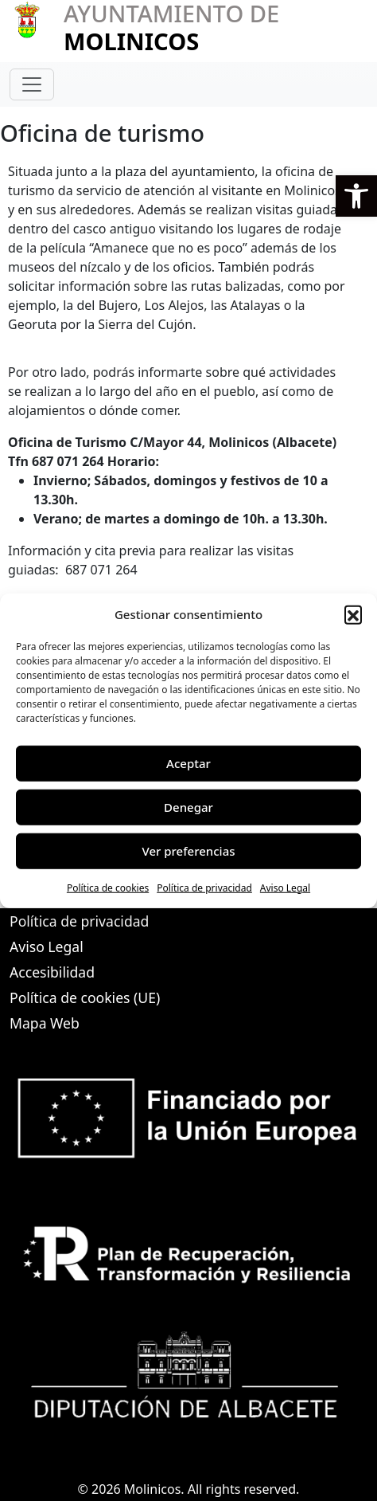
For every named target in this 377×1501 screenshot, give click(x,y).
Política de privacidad (204, 887)
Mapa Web (45, 1023)
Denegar (188, 807)
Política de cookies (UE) (85, 997)
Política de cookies (108, 887)
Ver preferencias (188, 851)
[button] (356, 196)
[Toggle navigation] (32, 84)
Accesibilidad (52, 972)
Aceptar (188, 763)
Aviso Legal (285, 887)
